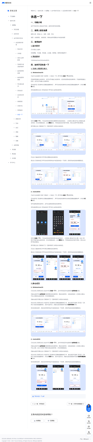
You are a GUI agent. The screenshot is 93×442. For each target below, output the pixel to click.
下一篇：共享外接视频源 (75, 404)
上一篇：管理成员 (39, 404)
